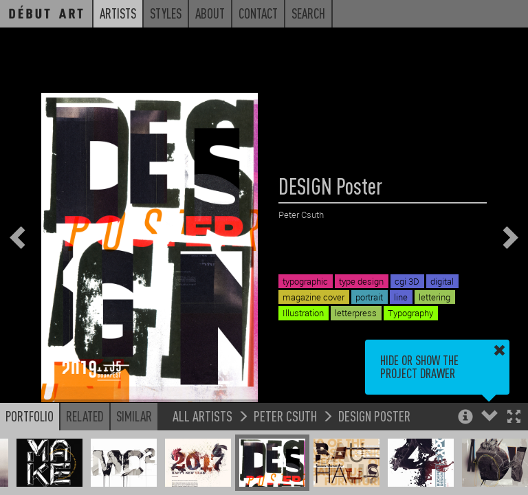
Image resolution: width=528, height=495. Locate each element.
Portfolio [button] (30, 416)
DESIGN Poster (374, 415)
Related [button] (85, 416)
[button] (513, 418)
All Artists (202, 415)
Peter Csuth (285, 415)
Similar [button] (134, 416)
